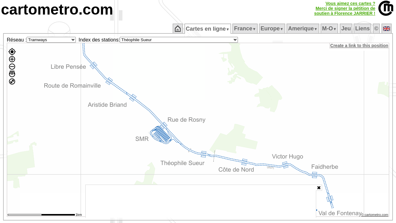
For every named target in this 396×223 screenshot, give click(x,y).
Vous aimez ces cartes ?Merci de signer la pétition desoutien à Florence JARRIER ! (344, 8)
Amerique (303, 28)
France (245, 28)
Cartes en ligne (208, 29)
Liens (363, 28)
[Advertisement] (200, 201)
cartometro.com (57, 9)
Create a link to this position (360, 45)
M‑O (330, 28)
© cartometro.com (375, 215)
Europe (272, 28)
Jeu (346, 28)
